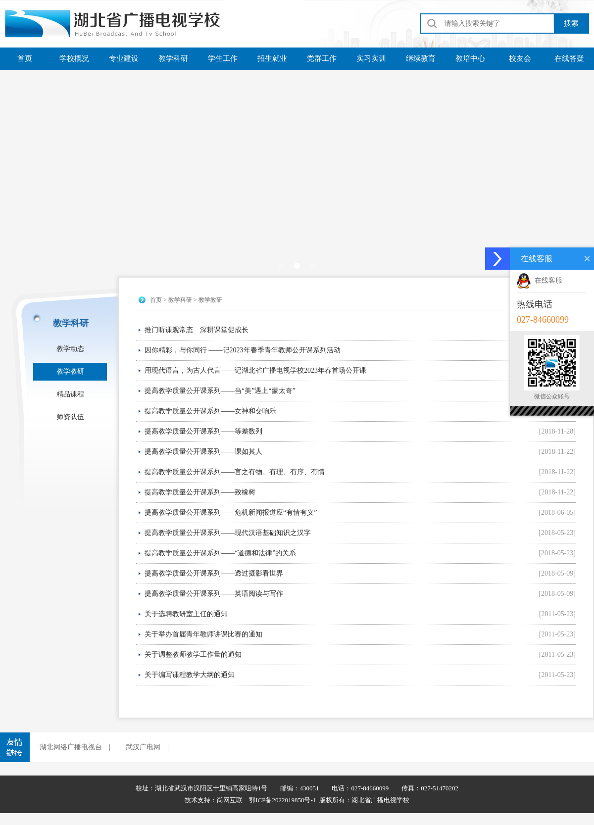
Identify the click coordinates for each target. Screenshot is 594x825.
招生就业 (272, 58)
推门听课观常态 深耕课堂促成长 (196, 330)
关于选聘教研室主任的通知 (186, 614)
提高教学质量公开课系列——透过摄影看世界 (214, 573)
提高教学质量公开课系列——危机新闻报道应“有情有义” (231, 512)
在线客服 (539, 280)
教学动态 (70, 348)
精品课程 (70, 394)
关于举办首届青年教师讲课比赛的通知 (203, 634)
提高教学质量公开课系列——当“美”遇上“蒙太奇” (220, 390)
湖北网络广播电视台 (71, 747)
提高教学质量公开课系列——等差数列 (203, 431)
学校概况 (74, 58)
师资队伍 (70, 417)
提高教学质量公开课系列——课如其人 (203, 451)
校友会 (520, 58)
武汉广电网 (143, 747)
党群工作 (322, 58)
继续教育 (421, 58)
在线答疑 (569, 58)
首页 (24, 58)
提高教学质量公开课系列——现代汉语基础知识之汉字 (228, 532)
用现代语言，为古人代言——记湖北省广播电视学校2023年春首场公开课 (255, 370)
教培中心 (470, 58)
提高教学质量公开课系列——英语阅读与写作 (214, 593)
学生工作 (223, 58)
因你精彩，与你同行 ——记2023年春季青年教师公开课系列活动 (243, 350)
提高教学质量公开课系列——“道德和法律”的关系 (220, 553)
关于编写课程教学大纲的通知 (190, 675)
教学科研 (173, 58)
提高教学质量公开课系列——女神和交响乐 (210, 411)
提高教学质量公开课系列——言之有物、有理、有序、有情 (235, 472)
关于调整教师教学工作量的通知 (193, 654)
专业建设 (124, 58)
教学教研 (70, 371)
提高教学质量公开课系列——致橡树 (200, 492)
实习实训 (371, 58)
